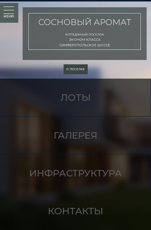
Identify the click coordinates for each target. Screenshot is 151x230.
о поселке (75, 69)
